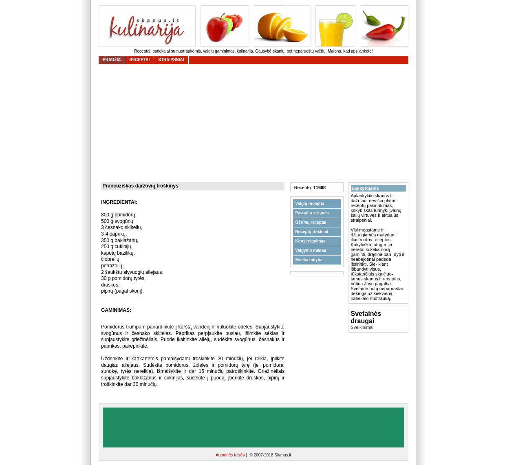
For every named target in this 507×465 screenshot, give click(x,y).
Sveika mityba (309, 260)
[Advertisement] (255, 123)
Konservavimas (310, 241)
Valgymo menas (310, 250)
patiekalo (360, 298)
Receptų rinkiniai (311, 231)
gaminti (358, 254)
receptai (139, 59)
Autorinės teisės (231, 455)
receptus (391, 278)
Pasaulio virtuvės (312, 213)
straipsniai (171, 59)
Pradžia (112, 59)
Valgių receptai (309, 203)
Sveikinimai (362, 327)
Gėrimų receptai (310, 222)
